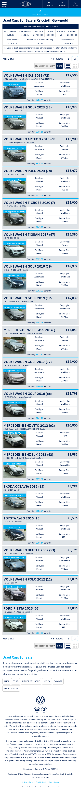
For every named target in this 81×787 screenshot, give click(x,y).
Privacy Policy (28, 782)
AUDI (6, 681)
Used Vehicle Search (40, 12)
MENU (4, 4)
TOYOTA (58, 681)
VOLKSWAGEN (11, 688)
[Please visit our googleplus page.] (44, 710)
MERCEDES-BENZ (31, 681)
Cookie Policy (42, 782)
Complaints (54, 782)
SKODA (46, 681)
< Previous (57, 58)
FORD (15, 681)
